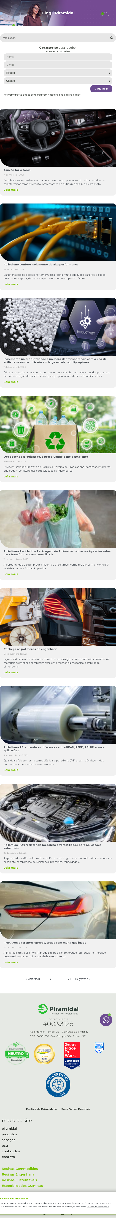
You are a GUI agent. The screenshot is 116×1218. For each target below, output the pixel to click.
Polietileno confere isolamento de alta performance (41, 264)
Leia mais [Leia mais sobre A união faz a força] (11, 189)
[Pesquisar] (111, 37)
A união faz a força (17, 170)
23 (69, 979)
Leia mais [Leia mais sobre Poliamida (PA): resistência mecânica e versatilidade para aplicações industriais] (11, 867)
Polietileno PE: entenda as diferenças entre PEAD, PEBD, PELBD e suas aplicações (54, 749)
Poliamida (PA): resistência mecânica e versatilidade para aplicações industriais (52, 846)
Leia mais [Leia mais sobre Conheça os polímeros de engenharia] (11, 672)
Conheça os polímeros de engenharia (30, 649)
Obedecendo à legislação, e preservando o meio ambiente (46, 456)
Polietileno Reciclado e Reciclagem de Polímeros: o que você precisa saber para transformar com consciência (57, 552)
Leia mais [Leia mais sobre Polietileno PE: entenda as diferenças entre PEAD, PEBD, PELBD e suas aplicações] (11, 770)
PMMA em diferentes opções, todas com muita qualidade (45, 942)
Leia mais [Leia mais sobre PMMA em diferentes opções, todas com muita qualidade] (11, 962)
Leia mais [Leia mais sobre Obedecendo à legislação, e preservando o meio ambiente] (11, 476)
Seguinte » (82, 979)
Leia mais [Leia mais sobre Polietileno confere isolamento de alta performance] (11, 284)
